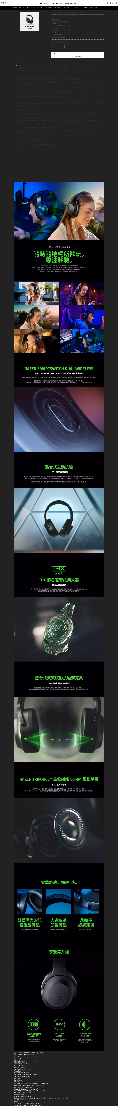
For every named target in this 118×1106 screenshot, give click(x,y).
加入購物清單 (77, 56)
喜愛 (79, 58)
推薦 (76, 58)
